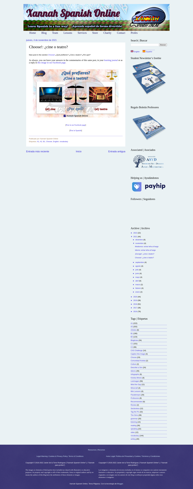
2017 (135, 308)
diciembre (139, 240)
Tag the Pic (135, 412)
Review (133, 405)
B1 (44, 141)
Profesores (135, 398)
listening (134, 422)
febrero (138, 288)
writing (133, 439)
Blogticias (134, 340)
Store (95, 32)
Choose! (51, 55)
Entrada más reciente (37, 151)
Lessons (68, 32)
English (56, 141)
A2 (41, 141)
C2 (132, 347)
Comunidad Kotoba (138, 361)
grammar (134, 419)
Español (147, 52)
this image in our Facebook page (51, 62)
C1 (132, 344)
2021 (135, 237)
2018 (135, 304)
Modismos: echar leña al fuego (146, 247)
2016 (135, 311)
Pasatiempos (136, 395)
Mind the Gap (136, 384)
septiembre (139, 262)
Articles (133, 330)
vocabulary (64, 141)
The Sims (134, 415)
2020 (135, 297)
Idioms (133, 371)
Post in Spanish (75, 131)
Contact (121, 32)
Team (55, 32)
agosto (138, 266)
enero (137, 292)
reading (133, 425)
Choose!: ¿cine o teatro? (144, 258)
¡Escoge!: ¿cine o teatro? (144, 254)
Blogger (120, 484)
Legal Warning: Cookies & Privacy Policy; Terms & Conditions (59, 456)
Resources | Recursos (96, 450)
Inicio (78, 151)
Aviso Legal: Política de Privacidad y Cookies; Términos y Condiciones (133, 456)
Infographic (135, 374)
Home (32, 32)
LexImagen (135, 381)
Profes (134, 32)
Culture (133, 364)
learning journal (111, 60)
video (133, 432)
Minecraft (134, 388)
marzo (138, 285)
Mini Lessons (136, 391)
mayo (137, 277)
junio (137, 273)
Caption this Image (138, 354)
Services (82, 32)
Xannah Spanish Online (73, 13)
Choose (49, 141)
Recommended (136, 402)
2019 (135, 300)
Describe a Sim (136, 367)
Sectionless (135, 408)
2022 (135, 233)
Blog (44, 32)
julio (137, 270)
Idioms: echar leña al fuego (145, 250)
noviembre (139, 243)
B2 (132, 337)
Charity (107, 32)
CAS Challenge (136, 350)
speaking (134, 429)
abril (137, 281)
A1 (38, 141)
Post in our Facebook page (75, 125)
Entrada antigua (116, 151)
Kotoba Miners (136, 378)
